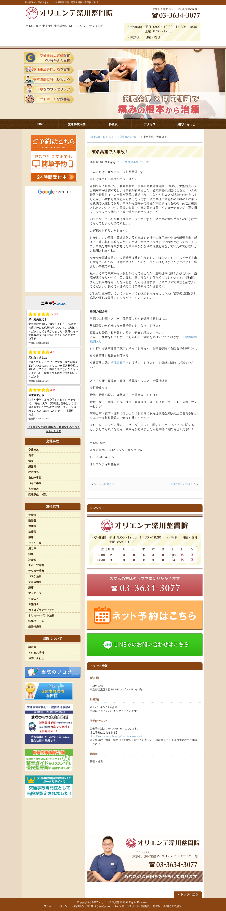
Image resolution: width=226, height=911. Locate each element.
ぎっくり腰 (34, 542)
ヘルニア (33, 598)
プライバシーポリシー (57, 906)
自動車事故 (34, 477)
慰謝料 (32, 466)
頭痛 (31, 553)
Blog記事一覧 (97, 136)
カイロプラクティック (41, 609)
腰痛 (31, 537)
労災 (31, 460)
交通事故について (129, 136)
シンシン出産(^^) (103, 484)
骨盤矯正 (33, 604)
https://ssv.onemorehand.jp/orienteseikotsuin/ (116, 736)
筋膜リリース (36, 620)
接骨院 (32, 514)
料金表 (32, 647)
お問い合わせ (36, 658)
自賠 (31, 455)
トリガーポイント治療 (41, 615)
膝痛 (31, 587)
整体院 (32, 526)
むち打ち (33, 472)
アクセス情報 (36, 652)
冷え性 (32, 559)
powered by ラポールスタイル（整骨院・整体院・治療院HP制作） (143, 906)
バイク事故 (34, 483)
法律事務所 (118, 362)
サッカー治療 (36, 570)
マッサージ (34, 593)
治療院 (32, 531)
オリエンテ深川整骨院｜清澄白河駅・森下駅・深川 (72, 2)
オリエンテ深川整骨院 (112, 902)
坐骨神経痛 (34, 626)
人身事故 (33, 488)
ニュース (113, 136)
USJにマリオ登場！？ (182, 484)
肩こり (32, 548)
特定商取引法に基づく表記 (88, 906)
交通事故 (33, 449)
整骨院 (32, 520)
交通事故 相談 (37, 494)
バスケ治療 (34, 576)
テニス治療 (34, 581)
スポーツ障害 (36, 565)
